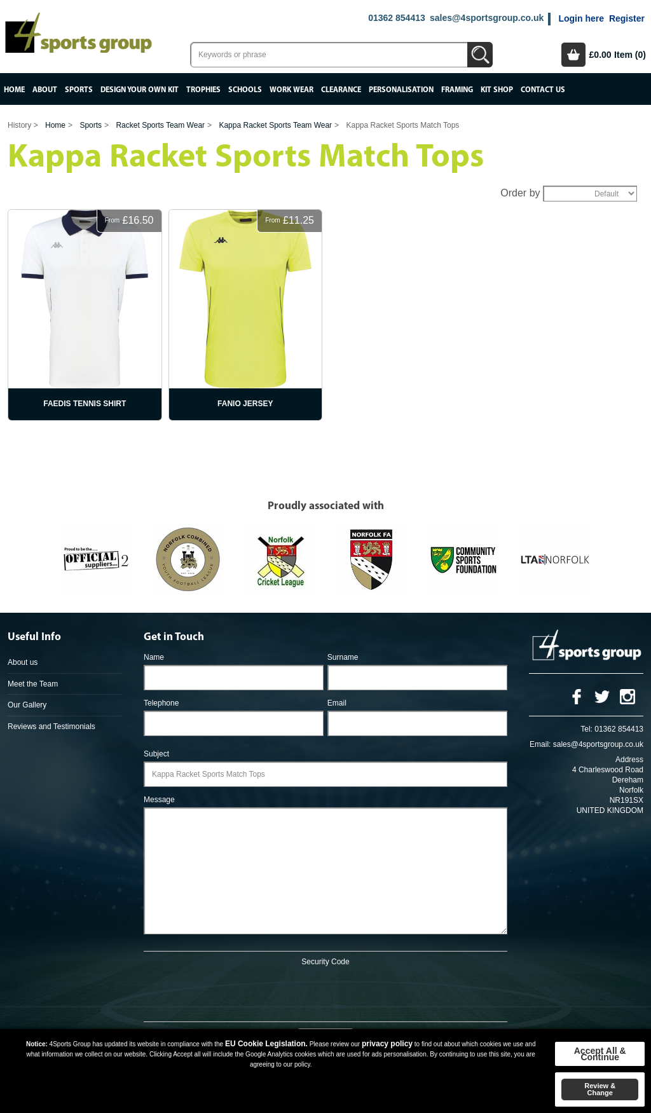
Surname (343, 657)
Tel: (586, 729)
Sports (79, 90)
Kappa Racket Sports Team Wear (275, 125)
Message (159, 799)
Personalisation (401, 90)
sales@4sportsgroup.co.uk (487, 18)
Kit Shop (497, 90)
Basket (573, 54)
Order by (520, 193)
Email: (540, 744)
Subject (156, 753)
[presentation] (325, 991)
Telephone (161, 703)
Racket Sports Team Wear (160, 125)
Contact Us (543, 90)
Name (154, 657)
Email (336, 703)
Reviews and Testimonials (51, 726)
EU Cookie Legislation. (266, 1043)
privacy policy (387, 1043)
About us (23, 662)
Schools (245, 90)
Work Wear (291, 90)
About (44, 90)
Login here (581, 18)
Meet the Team (33, 683)
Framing (457, 90)
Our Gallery (27, 704)
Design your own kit (139, 90)
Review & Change (599, 1089)
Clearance (341, 90)
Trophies (203, 90)
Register (627, 18)
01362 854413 (396, 18)
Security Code (325, 961)
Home (14, 90)
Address (629, 759)
